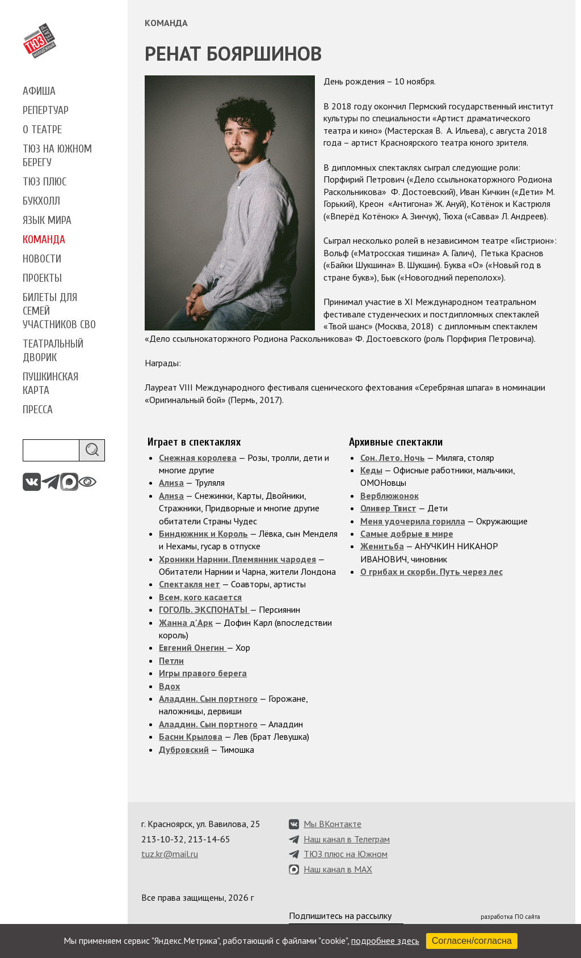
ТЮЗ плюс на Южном (346, 853)
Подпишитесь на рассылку (340, 915)
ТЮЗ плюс (44, 182)
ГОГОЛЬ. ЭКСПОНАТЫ (204, 609)
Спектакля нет (189, 584)
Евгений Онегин (192, 647)
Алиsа (171, 482)
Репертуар (46, 110)
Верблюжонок (389, 495)
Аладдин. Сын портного (208, 698)
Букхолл (41, 201)
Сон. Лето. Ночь (392, 457)
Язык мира (47, 220)
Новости (42, 259)
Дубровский (184, 749)
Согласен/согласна (472, 941)
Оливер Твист (388, 508)
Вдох (169, 686)
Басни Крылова (190, 736)
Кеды (371, 470)
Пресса (38, 410)
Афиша (39, 91)
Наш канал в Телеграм (347, 839)
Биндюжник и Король (203, 533)
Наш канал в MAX (338, 869)
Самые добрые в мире (406, 533)
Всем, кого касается (200, 597)
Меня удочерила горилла (412, 521)
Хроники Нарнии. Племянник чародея (237, 559)
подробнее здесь (385, 940)
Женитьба (382, 546)
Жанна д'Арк (186, 622)
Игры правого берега (203, 673)
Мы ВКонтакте (332, 823)
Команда (44, 240)
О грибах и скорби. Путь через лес (431, 571)
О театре (42, 130)
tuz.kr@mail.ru (169, 853)
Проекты (42, 278)
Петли (171, 660)
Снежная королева (198, 457)
